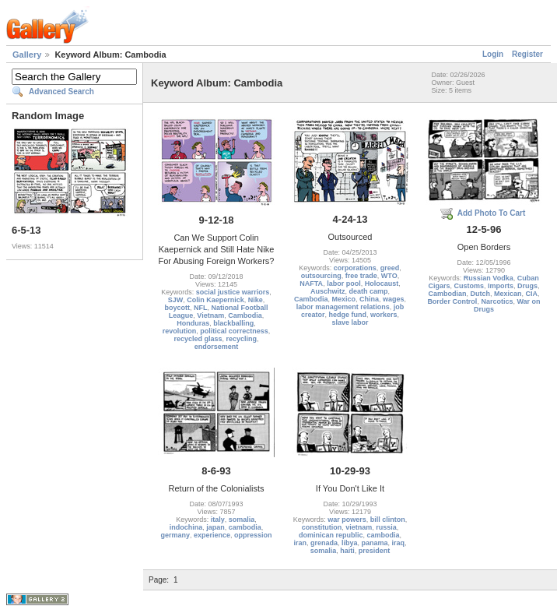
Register (527, 54)
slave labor (349, 322)
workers (384, 315)
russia (386, 527)
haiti (347, 551)
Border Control (452, 301)
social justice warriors (233, 292)
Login (492, 54)
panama (375, 543)
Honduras (193, 323)
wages (394, 299)
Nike (255, 300)
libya (350, 543)
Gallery (26, 54)
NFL (201, 308)
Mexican (508, 294)
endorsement (216, 347)
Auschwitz (327, 291)
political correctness (234, 331)
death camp (368, 291)
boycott (177, 308)
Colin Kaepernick (215, 300)
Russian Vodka (488, 278)
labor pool (344, 283)
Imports (500, 286)
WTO (389, 276)
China (369, 299)
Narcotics (497, 301)
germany (175, 535)
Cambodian (447, 294)
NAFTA (311, 283)
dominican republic (331, 535)
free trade (361, 276)
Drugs (527, 286)
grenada (324, 543)
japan (215, 527)
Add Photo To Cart (491, 213)
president (375, 551)
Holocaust (382, 283)
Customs (469, 286)
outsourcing (321, 276)
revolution (180, 331)
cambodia (245, 527)
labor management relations (343, 307)
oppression (253, 535)
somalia (242, 519)
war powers (347, 519)
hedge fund (347, 315)
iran (300, 543)
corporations (355, 268)
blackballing (233, 323)
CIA (532, 294)
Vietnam (210, 315)
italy (218, 519)
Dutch (480, 294)
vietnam (358, 527)
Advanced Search (61, 91)
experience (212, 535)
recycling (241, 339)
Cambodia (245, 315)
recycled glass (197, 339)
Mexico (343, 299)
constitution (322, 527)
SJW (176, 300)
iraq (398, 543)
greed (390, 268)
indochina (186, 527)
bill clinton (387, 519)
